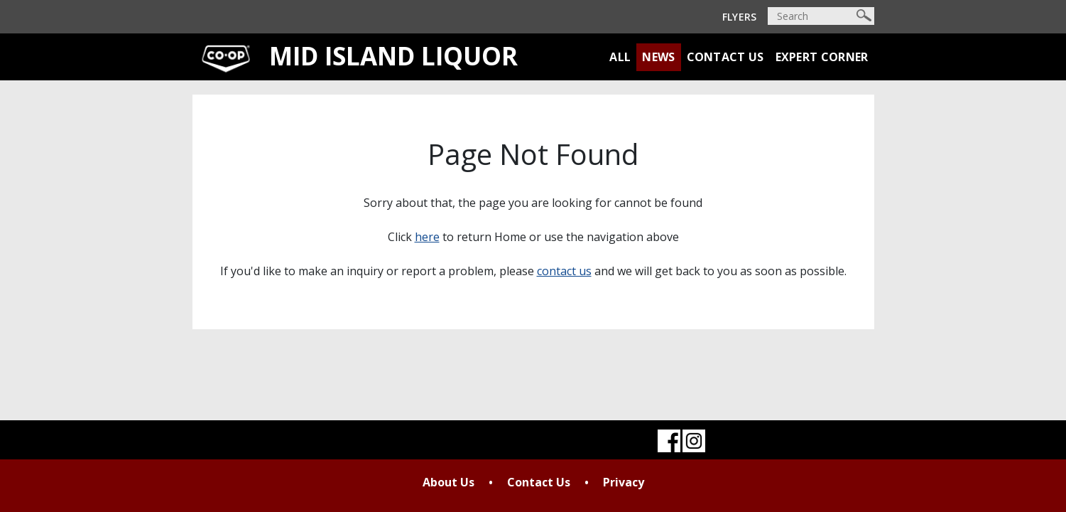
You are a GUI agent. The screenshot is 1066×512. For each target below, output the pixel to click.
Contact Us (725, 57)
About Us (448, 482)
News (658, 57)
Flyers (739, 16)
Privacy (623, 482)
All (620, 57)
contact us (564, 271)
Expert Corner (822, 57)
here (427, 237)
